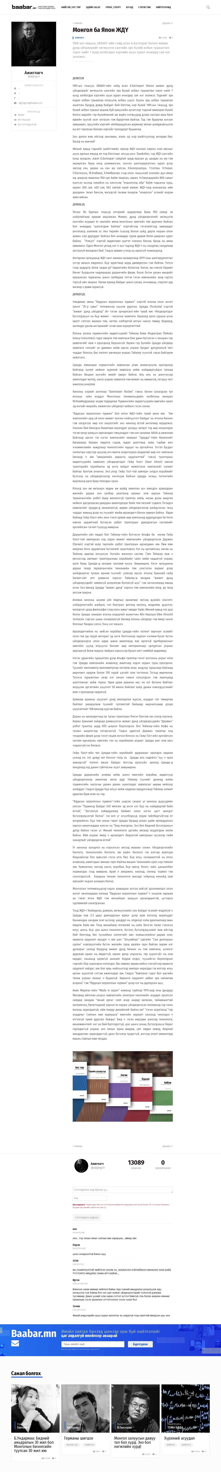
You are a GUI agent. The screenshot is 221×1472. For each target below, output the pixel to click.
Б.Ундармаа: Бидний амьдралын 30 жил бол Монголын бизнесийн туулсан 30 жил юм (34, 1444)
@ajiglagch (34, 76)
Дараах (167, 23)
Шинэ (19, 114)
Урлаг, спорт (113, 7)
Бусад (129, 7)
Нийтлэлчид (163, 7)
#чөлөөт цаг (72, 1445)
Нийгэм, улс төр (71, 7)
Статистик (144, 7)
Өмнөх (77, 23)
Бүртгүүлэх (140, 1344)
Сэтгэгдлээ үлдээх (86, 1217)
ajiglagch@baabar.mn (28, 103)
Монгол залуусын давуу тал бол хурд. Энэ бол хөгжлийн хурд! (134, 1442)
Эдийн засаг (93, 7)
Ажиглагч (79, 38)
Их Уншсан (22, 119)
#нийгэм (171, 1445)
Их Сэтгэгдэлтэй (25, 124)
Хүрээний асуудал (179, 1438)
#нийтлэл (89, 1445)
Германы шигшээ (78, 1438)
